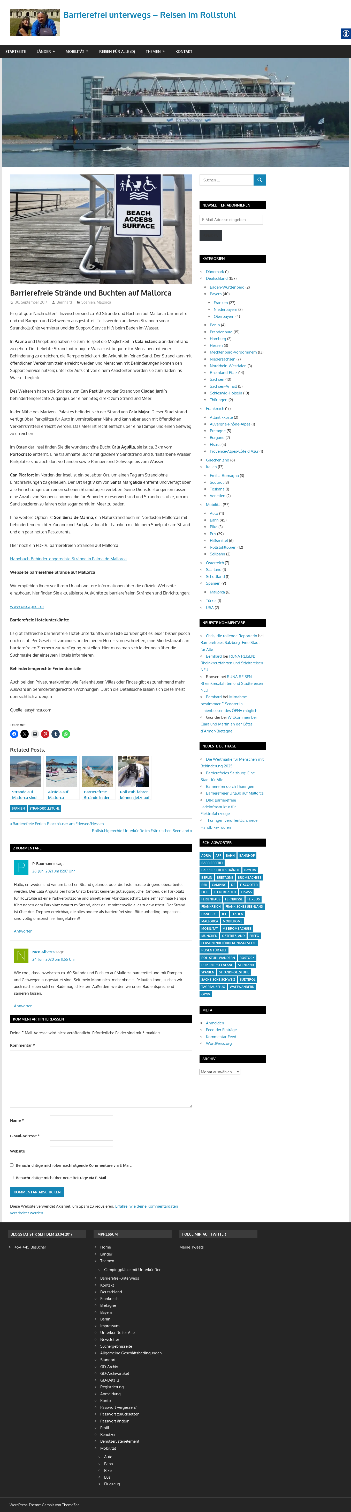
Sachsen (217, 379)
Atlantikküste (221, 417)
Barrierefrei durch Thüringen (230, 786)
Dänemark (215, 271)
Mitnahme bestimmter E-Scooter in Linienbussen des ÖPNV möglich (229, 703)
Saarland (214, 569)
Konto (105, 1400)
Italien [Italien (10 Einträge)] (237, 914)
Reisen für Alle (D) (117, 51)
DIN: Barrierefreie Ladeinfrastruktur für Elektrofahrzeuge (218, 807)
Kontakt (184, 51)
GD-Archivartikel (114, 1373)
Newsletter (109, 1339)
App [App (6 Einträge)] (218, 855)
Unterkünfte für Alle (117, 1332)
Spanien (88, 302)
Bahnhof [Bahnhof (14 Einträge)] (247, 855)
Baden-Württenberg (227, 287)
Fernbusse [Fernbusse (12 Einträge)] (234, 899)
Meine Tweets (191, 1247)
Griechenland (217, 460)
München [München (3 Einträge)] (209, 936)
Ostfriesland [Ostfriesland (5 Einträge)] (233, 936)
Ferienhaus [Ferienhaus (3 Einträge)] (210, 899)
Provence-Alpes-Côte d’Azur (234, 451)
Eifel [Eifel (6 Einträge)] (205, 892)
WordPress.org (219, 1043)
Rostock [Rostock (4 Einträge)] (247, 958)
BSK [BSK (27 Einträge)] (204, 885)
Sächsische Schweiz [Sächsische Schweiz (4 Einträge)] (218, 979)
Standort (108, 1359)
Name (17, 1120)
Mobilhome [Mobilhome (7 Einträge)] (232, 921)
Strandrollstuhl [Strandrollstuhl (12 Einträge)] (234, 972)
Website (17, 1151)
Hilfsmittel (219, 540)
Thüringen (218, 399)
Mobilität (75, 51)
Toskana (217, 489)
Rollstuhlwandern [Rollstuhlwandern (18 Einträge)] (218, 958)
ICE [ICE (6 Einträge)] (224, 914)
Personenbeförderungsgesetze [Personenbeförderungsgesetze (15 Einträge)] (228, 943)
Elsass (215, 444)
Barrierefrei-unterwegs (119, 1278)
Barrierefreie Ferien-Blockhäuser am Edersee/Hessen (58, 823)
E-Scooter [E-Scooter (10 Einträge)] (249, 885)
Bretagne (218, 430)
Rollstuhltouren (223, 547)
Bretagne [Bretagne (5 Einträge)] (225, 877)
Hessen (216, 345)
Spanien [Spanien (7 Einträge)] (207, 972)
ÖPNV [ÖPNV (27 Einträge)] (205, 994)
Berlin (215, 324)
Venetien (217, 495)
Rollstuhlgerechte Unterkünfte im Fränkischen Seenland (140, 830)
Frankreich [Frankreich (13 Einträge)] (211, 906)
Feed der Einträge (221, 1029)
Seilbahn (217, 554)
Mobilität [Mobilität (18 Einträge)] (209, 928)
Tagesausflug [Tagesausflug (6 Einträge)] (213, 987)
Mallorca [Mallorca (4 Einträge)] (209, 921)
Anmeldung (110, 1393)
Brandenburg (221, 331)
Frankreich (215, 408)
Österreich (215, 562)
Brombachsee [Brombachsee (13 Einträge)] (249, 877)
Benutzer (108, 1434)
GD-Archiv (109, 1366)
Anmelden (215, 1023)
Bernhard (64, 302)
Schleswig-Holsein (226, 393)
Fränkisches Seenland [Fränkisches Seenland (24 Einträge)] (244, 906)
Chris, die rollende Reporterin (231, 635)
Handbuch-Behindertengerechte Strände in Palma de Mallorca (68, 558)
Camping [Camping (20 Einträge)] (219, 885)
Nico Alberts (43, 951)
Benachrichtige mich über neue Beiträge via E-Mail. (61, 1177)
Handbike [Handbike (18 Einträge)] (209, 914)
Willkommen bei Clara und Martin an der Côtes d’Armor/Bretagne (229, 724)
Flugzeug (112, 1483)
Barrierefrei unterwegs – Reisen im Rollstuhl (149, 14)
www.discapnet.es (27, 606)
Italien (211, 466)
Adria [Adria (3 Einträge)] (206, 855)
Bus (213, 533)
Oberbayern (224, 316)
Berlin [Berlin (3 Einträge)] (206, 877)
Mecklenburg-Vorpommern (233, 352)
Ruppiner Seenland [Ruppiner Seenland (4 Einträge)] (217, 965)
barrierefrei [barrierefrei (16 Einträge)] (212, 863)
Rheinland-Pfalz (223, 372)
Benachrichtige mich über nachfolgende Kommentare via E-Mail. (74, 1165)
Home (105, 1247)
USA (210, 607)
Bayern (216, 293)
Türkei (211, 600)
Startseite (15, 51)
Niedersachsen (222, 359)
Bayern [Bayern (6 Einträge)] (250, 870)
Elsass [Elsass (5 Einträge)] (246, 892)
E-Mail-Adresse (25, 1135)
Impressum (109, 1325)
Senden (210, 235)
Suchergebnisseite (116, 1346)
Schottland (215, 576)
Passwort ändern (114, 1421)
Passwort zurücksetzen (120, 1414)
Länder (44, 51)
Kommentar (22, 1045)
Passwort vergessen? (118, 1407)
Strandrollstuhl (44, 808)
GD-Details (109, 1380)
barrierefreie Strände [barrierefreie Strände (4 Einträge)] (220, 870)
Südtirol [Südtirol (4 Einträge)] (247, 979)
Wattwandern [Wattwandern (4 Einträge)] (242, 987)
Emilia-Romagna (224, 475)
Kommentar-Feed (221, 1036)
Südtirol (217, 482)
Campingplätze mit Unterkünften (133, 1269)
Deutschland (217, 278)
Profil (104, 1427)
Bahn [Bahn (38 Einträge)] (230, 855)
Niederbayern (225, 309)
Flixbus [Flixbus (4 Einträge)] (253, 899)
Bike (213, 526)
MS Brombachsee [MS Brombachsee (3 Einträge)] (237, 928)
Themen (153, 51)
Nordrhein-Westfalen (228, 365)
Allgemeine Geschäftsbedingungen (131, 1352)
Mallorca (104, 302)
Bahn (214, 520)
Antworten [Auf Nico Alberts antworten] (23, 1005)
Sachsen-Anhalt (223, 386)
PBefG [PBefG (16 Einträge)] (254, 936)
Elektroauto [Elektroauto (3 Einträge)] (225, 892)
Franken (221, 302)
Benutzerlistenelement (119, 1441)
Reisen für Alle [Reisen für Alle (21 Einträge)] (214, 950)
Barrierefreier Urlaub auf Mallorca (235, 793)
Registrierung (112, 1386)
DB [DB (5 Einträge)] (233, 885)
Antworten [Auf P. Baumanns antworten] (23, 931)
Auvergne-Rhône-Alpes (230, 424)
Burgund (217, 437)
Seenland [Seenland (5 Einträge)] (246, 965)
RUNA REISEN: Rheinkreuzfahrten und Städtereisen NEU (232, 663)
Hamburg (218, 338)
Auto (214, 513)
